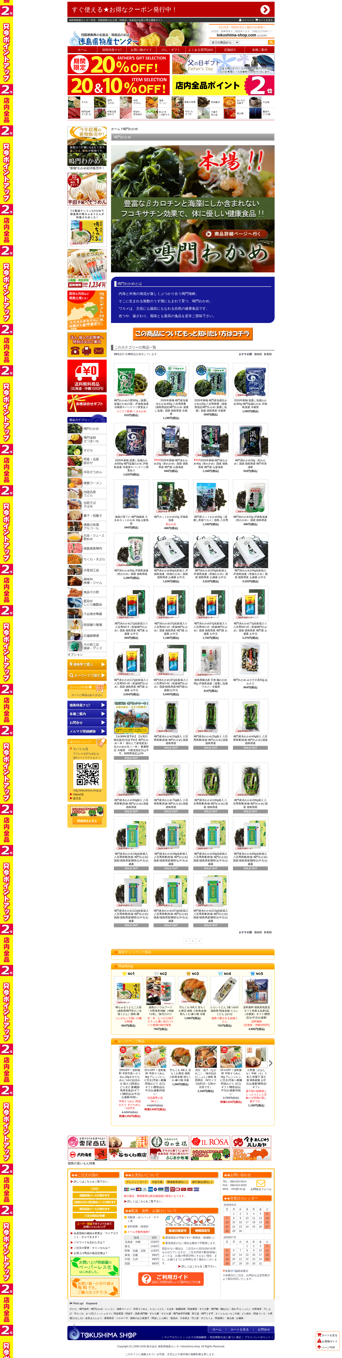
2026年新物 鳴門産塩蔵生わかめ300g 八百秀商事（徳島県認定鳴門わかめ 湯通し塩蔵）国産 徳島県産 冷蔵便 (171, 407)
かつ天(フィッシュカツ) (98, 1313)
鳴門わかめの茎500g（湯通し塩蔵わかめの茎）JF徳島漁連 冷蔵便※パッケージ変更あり (131, 404)
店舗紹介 (230, 49)
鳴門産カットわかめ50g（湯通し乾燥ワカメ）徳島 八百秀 (210, 518)
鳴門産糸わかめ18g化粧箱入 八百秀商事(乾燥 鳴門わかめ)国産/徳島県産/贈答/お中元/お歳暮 (131, 859)
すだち (73, 1309)
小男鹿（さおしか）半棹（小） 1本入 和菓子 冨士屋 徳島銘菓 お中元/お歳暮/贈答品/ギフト (256, 1079)
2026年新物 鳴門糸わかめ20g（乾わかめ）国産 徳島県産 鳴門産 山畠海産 (171, 464)
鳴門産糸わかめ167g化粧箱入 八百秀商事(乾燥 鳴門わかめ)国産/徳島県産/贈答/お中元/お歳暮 (171, 915)
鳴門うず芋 (207, 1313)
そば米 (170, 1309)
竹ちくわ (79, 1313)
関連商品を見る (87, 821)
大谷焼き (185, 1318)
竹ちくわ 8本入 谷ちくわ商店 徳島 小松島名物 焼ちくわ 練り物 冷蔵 (192, 1011)
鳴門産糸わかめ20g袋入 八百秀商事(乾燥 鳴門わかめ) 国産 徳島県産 (171, 740)
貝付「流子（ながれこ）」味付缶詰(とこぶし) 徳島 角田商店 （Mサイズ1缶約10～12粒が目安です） (206, 1079)
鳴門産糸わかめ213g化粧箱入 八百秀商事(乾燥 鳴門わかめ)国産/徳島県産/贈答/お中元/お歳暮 (210, 915)
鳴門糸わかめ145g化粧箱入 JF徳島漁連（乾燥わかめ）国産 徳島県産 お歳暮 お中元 (250, 574)
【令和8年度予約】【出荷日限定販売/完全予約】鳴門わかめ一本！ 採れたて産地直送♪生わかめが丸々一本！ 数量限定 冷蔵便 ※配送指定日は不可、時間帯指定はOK (131, 745)
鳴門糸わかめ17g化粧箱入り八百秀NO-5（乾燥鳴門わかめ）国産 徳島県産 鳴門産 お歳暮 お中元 (131, 628)
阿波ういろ (259, 1313)
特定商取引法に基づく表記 (225, 1337)
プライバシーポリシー (258, 1337)
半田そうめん (140, 1309)
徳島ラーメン (124, 1309)
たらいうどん (157, 1309)
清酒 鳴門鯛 (141, 1313)
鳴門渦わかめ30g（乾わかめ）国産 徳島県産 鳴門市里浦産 (250, 464)
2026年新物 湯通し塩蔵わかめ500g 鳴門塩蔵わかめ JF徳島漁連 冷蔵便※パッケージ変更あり (131, 465)
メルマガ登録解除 (196, 1337)
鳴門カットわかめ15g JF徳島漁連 (171, 518)
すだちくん (207, 1318)
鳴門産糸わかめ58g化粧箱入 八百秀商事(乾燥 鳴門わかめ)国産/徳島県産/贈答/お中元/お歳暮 (210, 859)
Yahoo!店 (78, 794)
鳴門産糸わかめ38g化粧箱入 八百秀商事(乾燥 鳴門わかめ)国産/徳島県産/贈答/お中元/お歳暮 (171, 859)
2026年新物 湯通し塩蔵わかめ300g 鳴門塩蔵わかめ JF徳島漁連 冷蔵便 (250, 404)
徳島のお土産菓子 (139, 1318)
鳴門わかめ (130, 129)
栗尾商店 (109, 1318)
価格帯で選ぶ (83, 664)
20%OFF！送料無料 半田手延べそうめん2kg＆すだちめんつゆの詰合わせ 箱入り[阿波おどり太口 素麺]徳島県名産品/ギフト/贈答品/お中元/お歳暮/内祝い (130, 1084)
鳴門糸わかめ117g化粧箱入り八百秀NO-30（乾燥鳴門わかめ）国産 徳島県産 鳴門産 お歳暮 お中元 (131, 685)
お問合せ (76, 722)
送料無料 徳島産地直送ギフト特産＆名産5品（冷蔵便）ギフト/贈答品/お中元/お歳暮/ (256, 1012)
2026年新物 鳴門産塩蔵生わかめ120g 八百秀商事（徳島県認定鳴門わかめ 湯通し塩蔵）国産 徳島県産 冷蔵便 (210, 405)
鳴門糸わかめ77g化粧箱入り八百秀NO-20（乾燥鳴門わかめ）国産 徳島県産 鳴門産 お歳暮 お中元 (250, 628)
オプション (75, 654)
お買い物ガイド (141, 49)
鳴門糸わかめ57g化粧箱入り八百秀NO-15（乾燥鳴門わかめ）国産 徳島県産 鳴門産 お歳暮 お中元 (210, 628)
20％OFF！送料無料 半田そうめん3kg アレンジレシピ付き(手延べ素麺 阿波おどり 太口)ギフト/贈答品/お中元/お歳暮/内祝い (155, 1082)
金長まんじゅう (93, 1318)
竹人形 (195, 1318)
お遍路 (239, 1318)
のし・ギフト (171, 49)
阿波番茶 (192, 1309)
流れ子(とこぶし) (240, 1309)
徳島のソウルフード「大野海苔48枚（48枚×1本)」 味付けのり (160, 1011)
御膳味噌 (180, 1309)
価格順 (258, 354)
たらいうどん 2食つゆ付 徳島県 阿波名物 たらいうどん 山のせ (224, 1011)
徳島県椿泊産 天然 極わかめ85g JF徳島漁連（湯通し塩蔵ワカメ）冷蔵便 (211, 683)
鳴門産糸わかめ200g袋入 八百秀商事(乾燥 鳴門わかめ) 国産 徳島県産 (250, 803)
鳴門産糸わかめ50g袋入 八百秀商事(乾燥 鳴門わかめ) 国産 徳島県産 (131, 803)
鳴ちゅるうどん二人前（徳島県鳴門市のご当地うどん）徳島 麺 (128, 1011)
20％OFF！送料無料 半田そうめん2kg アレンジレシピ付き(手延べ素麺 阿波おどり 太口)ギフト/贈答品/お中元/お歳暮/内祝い (231, 1082)
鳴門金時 (84, 1309)
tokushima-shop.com (236, 35)
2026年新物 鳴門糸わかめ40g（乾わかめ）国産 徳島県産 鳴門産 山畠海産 (211, 464)
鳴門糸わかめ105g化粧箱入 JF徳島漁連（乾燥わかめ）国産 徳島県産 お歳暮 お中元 (210, 574)
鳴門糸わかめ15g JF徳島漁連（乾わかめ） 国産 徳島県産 (250, 518)
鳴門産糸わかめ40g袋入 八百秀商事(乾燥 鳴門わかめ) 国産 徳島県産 (250, 740)
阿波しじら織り (160, 1318)
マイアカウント (173, 1337)
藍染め (174, 1318)
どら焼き (246, 1313)
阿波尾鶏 (118, 1313)
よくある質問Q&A (200, 49)
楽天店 (77, 798)
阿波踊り (220, 1318)
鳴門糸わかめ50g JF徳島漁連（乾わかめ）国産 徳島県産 (131, 572)
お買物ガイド (327, 1341)
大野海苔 (257, 1309)
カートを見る (264, 20)
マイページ (246, 20)
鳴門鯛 (214, 1309)
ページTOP (326, 1347)
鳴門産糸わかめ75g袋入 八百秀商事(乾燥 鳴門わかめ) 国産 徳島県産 (171, 803)
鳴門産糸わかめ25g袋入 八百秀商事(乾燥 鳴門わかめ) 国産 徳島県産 (210, 740)
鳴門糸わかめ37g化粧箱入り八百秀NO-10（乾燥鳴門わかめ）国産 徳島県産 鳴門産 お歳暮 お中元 (171, 628)
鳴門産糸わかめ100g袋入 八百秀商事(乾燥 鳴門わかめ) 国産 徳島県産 (210, 803)
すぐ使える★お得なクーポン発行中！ (171, 10)
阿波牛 (129, 1313)
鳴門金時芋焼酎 (181, 1313)
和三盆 (195, 1313)
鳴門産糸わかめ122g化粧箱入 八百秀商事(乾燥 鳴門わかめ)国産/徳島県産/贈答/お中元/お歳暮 (131, 915)
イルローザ (122, 1318)
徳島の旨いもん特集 (81, 1163)
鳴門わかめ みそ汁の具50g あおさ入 (250, 681)
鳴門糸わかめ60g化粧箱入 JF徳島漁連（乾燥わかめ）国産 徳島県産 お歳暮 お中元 (171, 574)
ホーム (82, 49)
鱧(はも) (225, 1309)
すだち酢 (204, 1309)
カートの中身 (81, 687)
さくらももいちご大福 (227, 1313)
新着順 (268, 354)
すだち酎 (154, 1313)
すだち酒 (166, 1313)
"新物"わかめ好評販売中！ (87, 148)
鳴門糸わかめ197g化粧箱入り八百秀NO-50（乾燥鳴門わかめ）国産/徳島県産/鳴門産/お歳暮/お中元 (171, 685)
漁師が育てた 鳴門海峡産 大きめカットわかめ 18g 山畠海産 (131, 520)
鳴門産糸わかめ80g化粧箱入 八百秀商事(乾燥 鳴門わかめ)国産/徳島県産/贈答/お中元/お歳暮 (250, 859)
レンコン (110, 1309)
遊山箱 (230, 1318)
